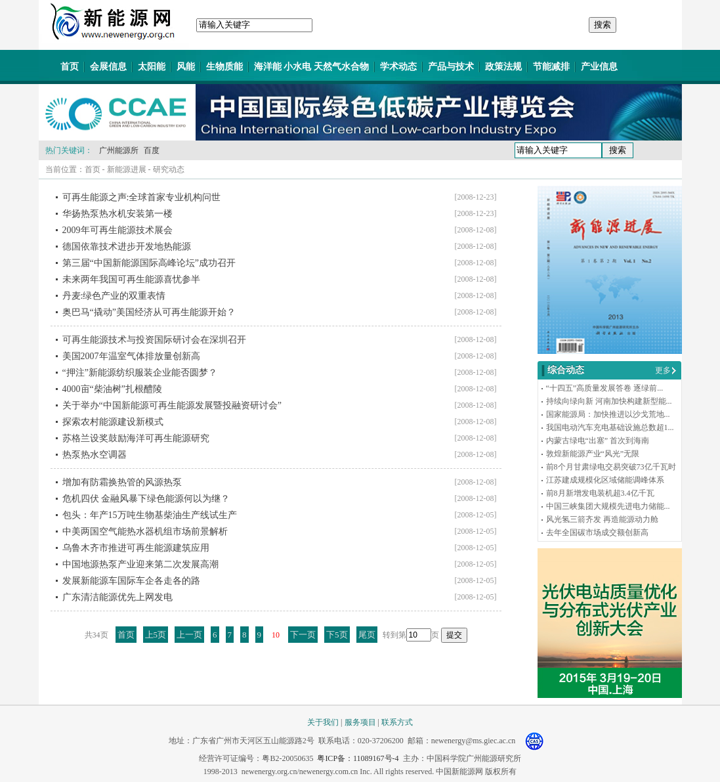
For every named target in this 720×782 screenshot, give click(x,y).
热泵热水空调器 (94, 455)
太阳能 (151, 67)
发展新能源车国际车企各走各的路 (131, 581)
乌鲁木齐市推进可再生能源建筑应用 (135, 548)
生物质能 (224, 67)
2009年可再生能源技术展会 (117, 230)
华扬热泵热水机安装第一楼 (117, 214)
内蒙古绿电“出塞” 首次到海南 (598, 440)
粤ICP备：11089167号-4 (357, 758)
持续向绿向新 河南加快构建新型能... (609, 401)
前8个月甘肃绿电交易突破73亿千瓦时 (611, 466)
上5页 (156, 635)
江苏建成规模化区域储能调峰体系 (605, 480)
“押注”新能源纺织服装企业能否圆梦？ (139, 373)
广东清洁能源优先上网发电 (117, 597)
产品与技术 (451, 67)
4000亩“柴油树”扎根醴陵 (112, 389)
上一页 (189, 635)
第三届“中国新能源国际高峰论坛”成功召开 (149, 263)
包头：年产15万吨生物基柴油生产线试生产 (149, 515)
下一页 (303, 635)
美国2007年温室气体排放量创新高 (131, 356)
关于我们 (323, 722)
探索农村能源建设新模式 (112, 422)
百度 (151, 150)
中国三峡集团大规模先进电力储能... (608, 506)
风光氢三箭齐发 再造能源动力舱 (602, 519)
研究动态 (168, 169)
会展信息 (108, 67)
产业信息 (599, 67)
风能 (186, 67)
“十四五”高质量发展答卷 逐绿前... (605, 388)
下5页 (337, 635)
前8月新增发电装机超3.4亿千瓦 (600, 493)
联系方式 (397, 722)
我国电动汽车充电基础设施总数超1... (610, 427)
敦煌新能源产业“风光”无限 (593, 453)
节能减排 (551, 67)
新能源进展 (126, 169)
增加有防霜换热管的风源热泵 (122, 482)
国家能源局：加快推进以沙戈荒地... (608, 414)
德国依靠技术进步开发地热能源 (126, 246)
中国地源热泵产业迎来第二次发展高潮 (140, 564)
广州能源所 (118, 150)
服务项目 (360, 722)
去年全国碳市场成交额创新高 (597, 532)
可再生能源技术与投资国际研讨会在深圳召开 (154, 340)
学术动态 (398, 67)
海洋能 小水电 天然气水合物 (311, 67)
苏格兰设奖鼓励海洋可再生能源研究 (135, 438)
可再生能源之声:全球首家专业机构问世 (141, 197)
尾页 (366, 635)
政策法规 (503, 67)
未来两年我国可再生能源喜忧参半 (131, 279)
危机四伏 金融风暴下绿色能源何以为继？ (146, 499)
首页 (69, 67)
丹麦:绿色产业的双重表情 (114, 296)
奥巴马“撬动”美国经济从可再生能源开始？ (149, 312)
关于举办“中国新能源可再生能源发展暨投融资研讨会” (172, 405)
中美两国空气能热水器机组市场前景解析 (145, 531)
